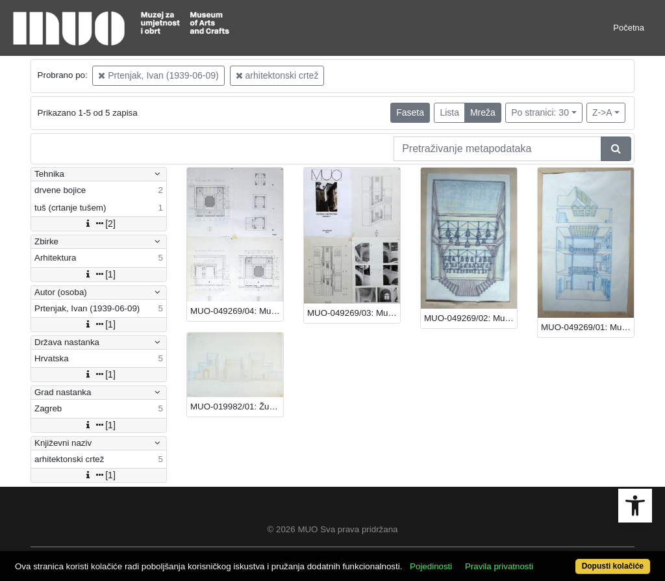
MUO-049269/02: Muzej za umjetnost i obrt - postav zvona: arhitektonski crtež (470, 318)
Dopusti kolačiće (613, 566)
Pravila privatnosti (499, 566)
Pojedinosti (431, 566)
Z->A (602, 112)
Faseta (410, 112)
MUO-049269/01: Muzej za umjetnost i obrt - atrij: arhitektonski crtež (587, 327)
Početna (628, 27)
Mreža (483, 112)
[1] (99, 274)
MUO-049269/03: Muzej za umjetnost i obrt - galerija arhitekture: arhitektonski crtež (353, 313)
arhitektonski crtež (277, 75)
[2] (99, 223)
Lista (449, 112)
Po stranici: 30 (540, 112)
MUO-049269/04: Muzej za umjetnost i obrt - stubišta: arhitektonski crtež (236, 311)
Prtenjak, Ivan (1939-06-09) (158, 75)
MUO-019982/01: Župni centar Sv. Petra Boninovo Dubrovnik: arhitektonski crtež (236, 406)
